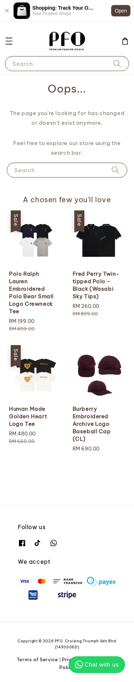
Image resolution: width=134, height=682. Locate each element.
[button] (9, 41)
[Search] (117, 63)
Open (121, 11)
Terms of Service (37, 659)
